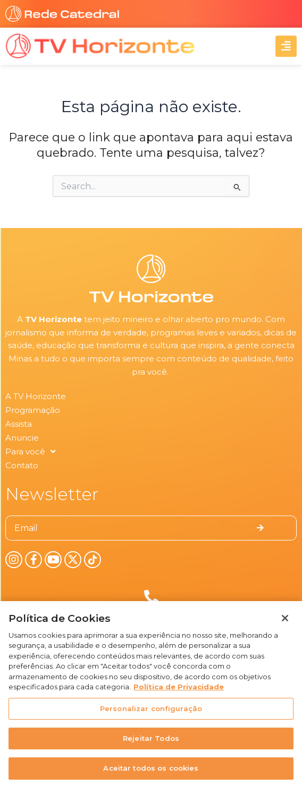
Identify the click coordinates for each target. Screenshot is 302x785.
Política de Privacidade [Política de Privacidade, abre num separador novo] (178, 691)
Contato (21, 465)
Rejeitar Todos (151, 742)
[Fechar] (285, 622)
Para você (30, 452)
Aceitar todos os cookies (150, 773)
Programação (32, 410)
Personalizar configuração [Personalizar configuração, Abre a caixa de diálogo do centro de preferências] (151, 712)
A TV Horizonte (35, 396)
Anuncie (22, 438)
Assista (18, 424)
